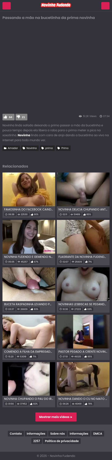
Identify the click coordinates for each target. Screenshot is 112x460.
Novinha (32, 148)
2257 (36, 441)
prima (49, 148)
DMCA (97, 434)
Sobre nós (57, 434)
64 (10, 117)
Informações (36, 434)
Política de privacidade (62, 441)
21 (23, 117)
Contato (16, 434)
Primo (64, 148)
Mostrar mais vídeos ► (56, 417)
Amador (13, 148)
